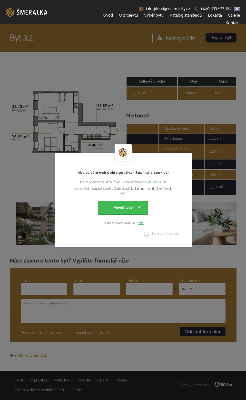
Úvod (108, 15)
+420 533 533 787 (213, 8)
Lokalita (215, 15)
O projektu (128, 15)
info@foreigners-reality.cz (164, 8)
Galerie (234, 15)
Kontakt (233, 23)
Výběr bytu (154, 15)
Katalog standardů (186, 15)
